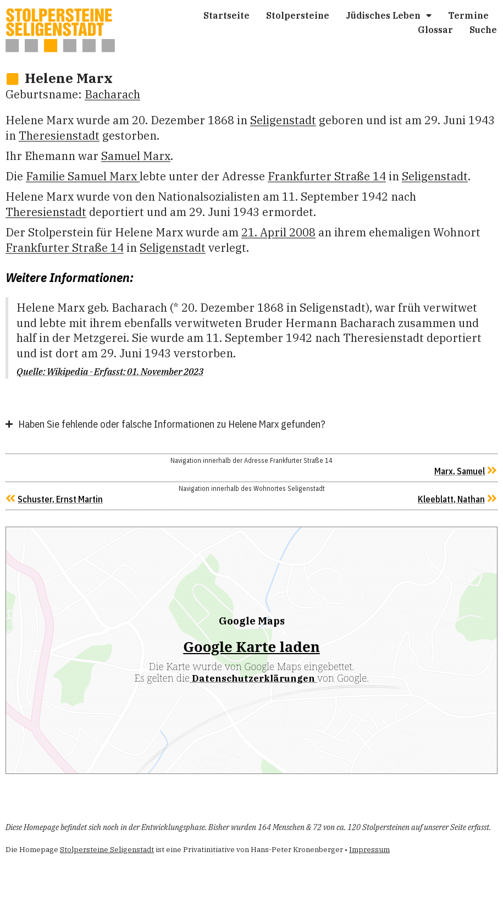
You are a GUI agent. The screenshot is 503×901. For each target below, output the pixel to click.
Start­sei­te (226, 15)
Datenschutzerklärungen (253, 678)
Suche (483, 29)
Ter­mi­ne (468, 15)
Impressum (369, 849)
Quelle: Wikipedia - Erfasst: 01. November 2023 (109, 372)
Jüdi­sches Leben (389, 15)
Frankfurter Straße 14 (327, 176)
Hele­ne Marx (69, 78)
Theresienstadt (59, 135)
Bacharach (112, 94)
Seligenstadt (283, 120)
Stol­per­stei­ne (297, 15)
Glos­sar (435, 29)
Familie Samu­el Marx (83, 176)
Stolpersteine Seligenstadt (107, 849)
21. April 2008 (278, 232)
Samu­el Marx (135, 155)
